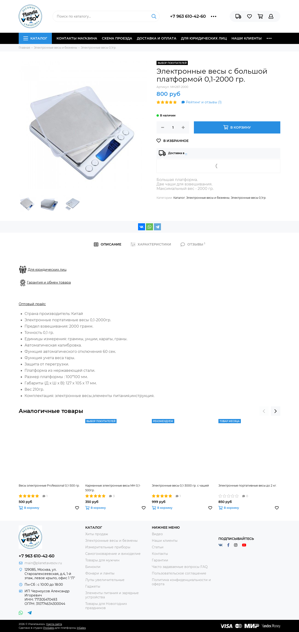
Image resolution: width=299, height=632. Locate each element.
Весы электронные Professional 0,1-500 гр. (49, 485)
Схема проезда (117, 38)
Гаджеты (92, 586)
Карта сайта (54, 624)
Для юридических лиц (204, 38)
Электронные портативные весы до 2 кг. (247, 485)
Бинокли (92, 567)
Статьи (158, 547)
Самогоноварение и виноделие (113, 554)
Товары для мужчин (102, 560)
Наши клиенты (246, 38)
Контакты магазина (77, 38)
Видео (157, 534)
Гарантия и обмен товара (49, 282)
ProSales (48, 627)
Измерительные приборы (107, 547)
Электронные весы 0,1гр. (248, 197)
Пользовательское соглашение (179, 573)
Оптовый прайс (32, 304)
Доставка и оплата (156, 38)
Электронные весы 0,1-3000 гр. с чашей (180, 485)
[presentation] (264, 411)
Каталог (35, 38)
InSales (81, 627)
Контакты (160, 554)
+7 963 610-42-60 (188, 16)
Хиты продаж (96, 534)
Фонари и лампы (99, 573)
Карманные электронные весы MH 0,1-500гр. (113, 488)
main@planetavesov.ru (43, 563)
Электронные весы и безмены (207, 197)
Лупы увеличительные (105, 580)
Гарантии (160, 560)
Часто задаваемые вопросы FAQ (180, 567)
